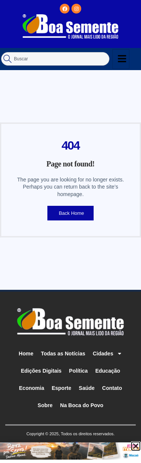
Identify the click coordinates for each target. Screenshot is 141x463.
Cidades (107, 353)
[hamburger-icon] (120, 59)
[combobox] (55, 59)
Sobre (45, 405)
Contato (112, 388)
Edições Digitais (41, 371)
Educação (107, 371)
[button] (135, 446)
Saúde (87, 388)
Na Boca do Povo (81, 405)
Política (78, 371)
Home (26, 354)
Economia (31, 388)
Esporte (61, 388)
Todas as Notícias (63, 354)
